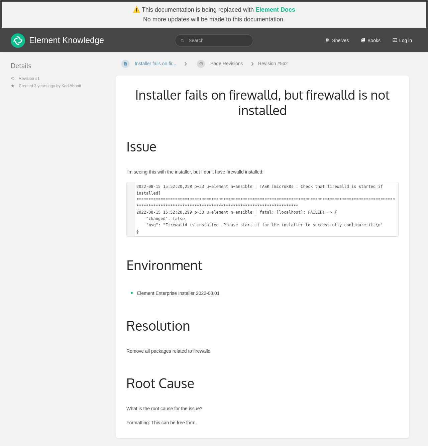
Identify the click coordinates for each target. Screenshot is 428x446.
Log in (402, 40)
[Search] (182, 40)
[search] (214, 40)
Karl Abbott (71, 86)
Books (371, 40)
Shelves (337, 40)
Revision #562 (273, 63)
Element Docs (275, 9)
